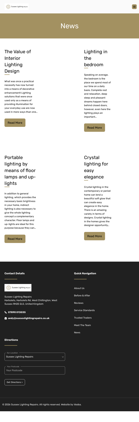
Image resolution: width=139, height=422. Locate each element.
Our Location (12, 353)
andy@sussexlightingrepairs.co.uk (26, 318)
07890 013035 (15, 312)
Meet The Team (82, 325)
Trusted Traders (83, 317)
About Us (79, 288)
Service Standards (84, 310)
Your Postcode (13, 367)
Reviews (78, 303)
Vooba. (77, 404)
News (77, 332)
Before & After (82, 295)
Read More (15, 122)
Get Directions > (15, 382)
